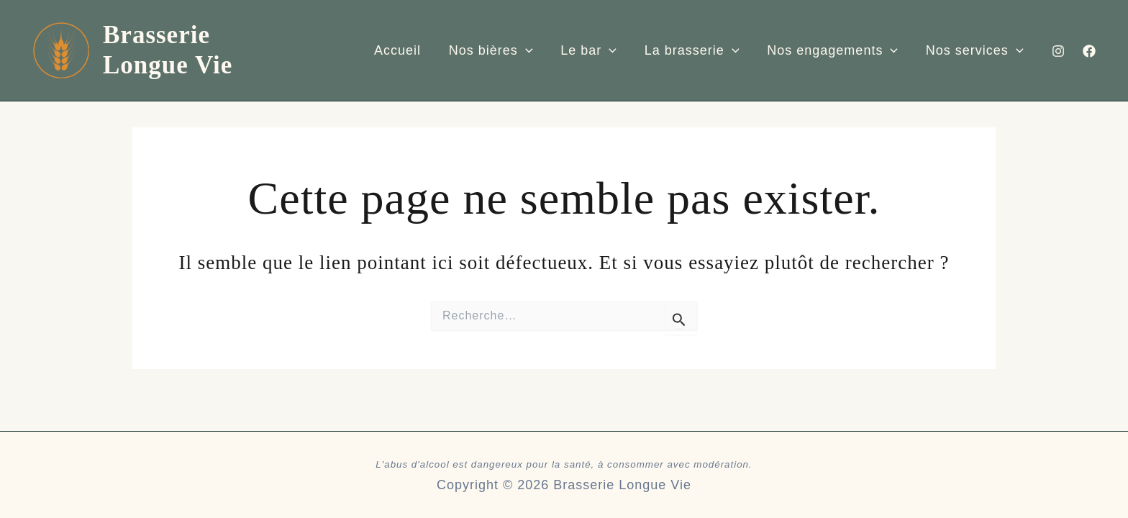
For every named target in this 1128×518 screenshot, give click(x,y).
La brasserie (691, 50)
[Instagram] (1058, 50)
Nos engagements (830, 50)
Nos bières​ (494, 50)
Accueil (402, 49)
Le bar (590, 50)
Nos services (970, 50)
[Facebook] (1089, 50)
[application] (528, 50)
